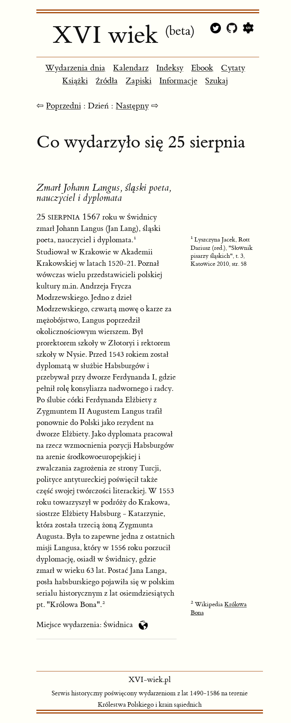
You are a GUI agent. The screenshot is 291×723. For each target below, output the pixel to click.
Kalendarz (131, 68)
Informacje (178, 81)
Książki (75, 81)
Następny (132, 106)
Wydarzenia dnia (75, 68)
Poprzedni (63, 106)
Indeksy (169, 68)
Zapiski (138, 81)
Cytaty (233, 68)
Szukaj (216, 81)
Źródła (106, 81)
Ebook (202, 68)
